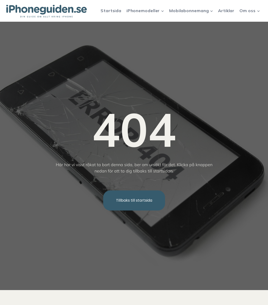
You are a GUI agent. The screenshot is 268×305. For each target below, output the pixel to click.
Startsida (111, 10)
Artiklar (226, 10)
